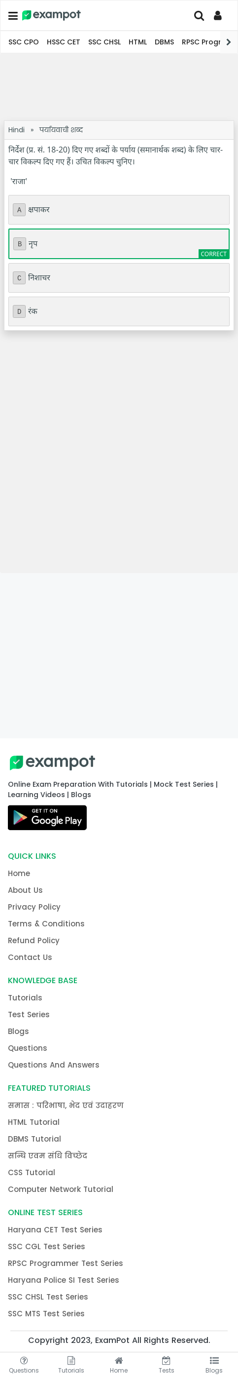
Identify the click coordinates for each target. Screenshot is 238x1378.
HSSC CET (63, 42)
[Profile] (219, 15)
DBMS (164, 42)
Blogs (18, 1031)
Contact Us (30, 957)
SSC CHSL (104, 42)
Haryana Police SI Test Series (63, 1280)
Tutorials (25, 998)
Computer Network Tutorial (60, 1189)
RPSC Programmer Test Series (65, 1263)
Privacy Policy (34, 907)
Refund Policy (34, 940)
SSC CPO (23, 42)
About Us (25, 890)
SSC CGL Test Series (46, 1246)
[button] (12, 16)
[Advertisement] (119, 86)
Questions (27, 1048)
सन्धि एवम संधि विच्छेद (47, 1155)
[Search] (199, 15)
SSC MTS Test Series (46, 1313)
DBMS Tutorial (34, 1139)
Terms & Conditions (46, 924)
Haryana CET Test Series (55, 1230)
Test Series (29, 1014)
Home (19, 873)
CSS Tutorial (31, 1172)
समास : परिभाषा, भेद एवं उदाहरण (66, 1105)
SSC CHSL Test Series (48, 1297)
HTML (138, 42)
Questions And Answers (54, 1065)
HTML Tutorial (34, 1122)
